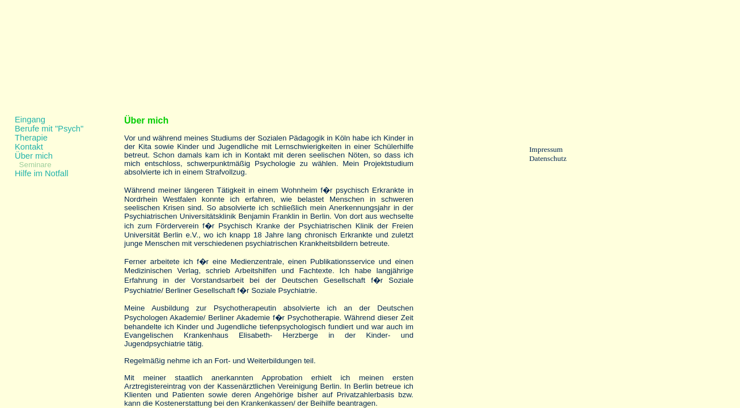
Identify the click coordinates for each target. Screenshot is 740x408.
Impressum (546, 149)
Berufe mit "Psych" (49, 128)
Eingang (30, 119)
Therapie (31, 137)
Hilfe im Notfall (41, 173)
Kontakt (29, 146)
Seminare (35, 164)
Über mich (34, 155)
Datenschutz (547, 158)
